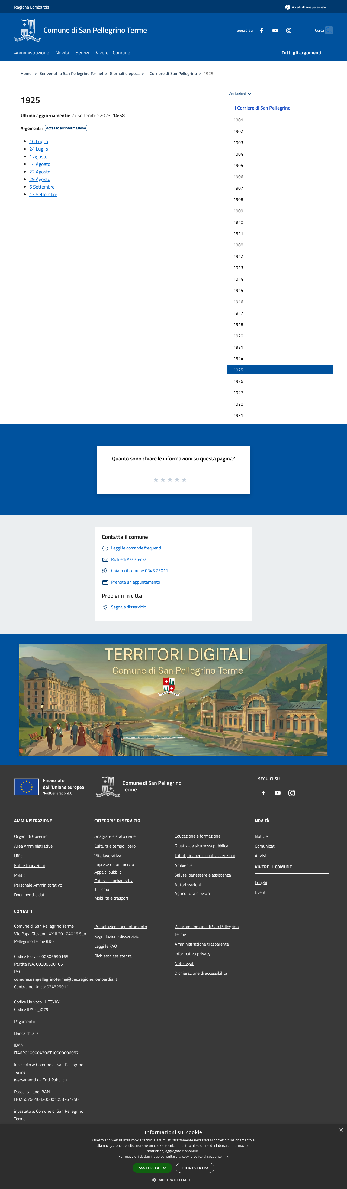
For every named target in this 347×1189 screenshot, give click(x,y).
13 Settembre (43, 194)
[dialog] (173, 1156)
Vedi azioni (241, 94)
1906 (238, 176)
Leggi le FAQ (105, 946)
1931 (238, 415)
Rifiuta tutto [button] (195, 1167)
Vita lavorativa (107, 855)
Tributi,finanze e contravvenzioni (205, 855)
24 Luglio (38, 149)
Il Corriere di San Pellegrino (171, 73)
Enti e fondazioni (29, 865)
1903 (238, 142)
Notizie (261, 836)
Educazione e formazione (197, 836)
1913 (238, 267)
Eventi (261, 892)
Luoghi (261, 882)
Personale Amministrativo (38, 885)
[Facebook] (251, 30)
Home (26, 73)
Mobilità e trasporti (112, 898)
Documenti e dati (30, 894)
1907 (238, 188)
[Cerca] (326, 30)
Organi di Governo (30, 836)
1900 (238, 245)
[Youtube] (264, 30)
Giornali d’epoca (125, 73)
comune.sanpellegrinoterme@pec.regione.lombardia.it (65, 979)
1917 (238, 313)
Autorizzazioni (188, 884)
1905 (238, 165)
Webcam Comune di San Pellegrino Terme (207, 930)
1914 (238, 279)
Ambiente (183, 865)
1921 (238, 347)
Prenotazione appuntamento (120, 926)
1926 (238, 381)
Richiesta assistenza (113, 956)
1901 (238, 120)
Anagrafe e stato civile (115, 836)
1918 (238, 324)
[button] (173, 1180)
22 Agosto (39, 171)
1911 (238, 233)
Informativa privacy (192, 953)
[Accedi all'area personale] (305, 7)
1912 (238, 256)
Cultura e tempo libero (115, 846)
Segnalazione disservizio (116, 936)
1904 (238, 154)
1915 (238, 290)
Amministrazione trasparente (202, 944)
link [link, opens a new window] (226, 1156)
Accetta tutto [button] (152, 1167)
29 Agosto (39, 179)
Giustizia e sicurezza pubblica (201, 845)
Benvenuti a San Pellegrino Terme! (71, 73)
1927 (238, 392)
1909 (238, 211)
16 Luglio (38, 141)
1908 (238, 199)
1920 (238, 335)
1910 (238, 222)
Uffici (19, 855)
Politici (20, 875)
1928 (238, 404)
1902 (238, 131)
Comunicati (265, 846)
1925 (238, 370)
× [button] (341, 1130)
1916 (238, 301)
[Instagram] (278, 30)
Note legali (184, 963)
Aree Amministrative (33, 846)
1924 (238, 358)
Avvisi (260, 855)
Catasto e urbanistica (113, 880)
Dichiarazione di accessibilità (201, 973)
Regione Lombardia (31, 7)
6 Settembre (41, 186)
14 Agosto (39, 164)
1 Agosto (38, 156)
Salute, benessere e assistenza (203, 875)
